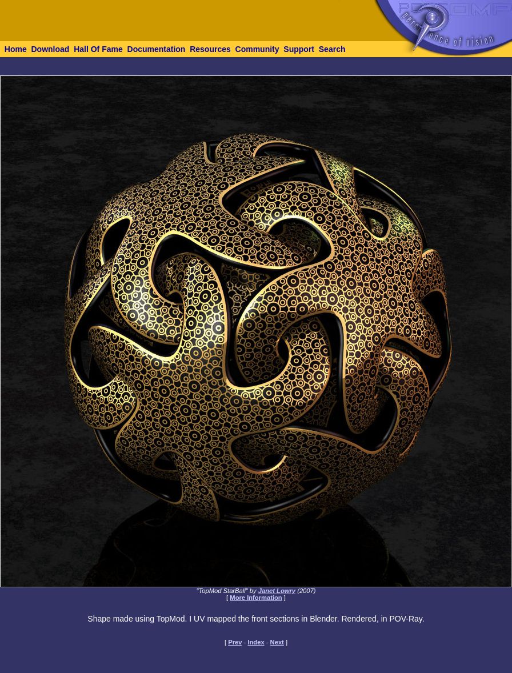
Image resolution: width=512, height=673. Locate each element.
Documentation (156, 49)
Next (277, 642)
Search (332, 49)
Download (50, 49)
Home (16, 49)
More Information (256, 597)
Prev (235, 642)
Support (298, 49)
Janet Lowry (276, 590)
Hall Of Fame (98, 49)
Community (257, 49)
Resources (210, 49)
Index (255, 642)
